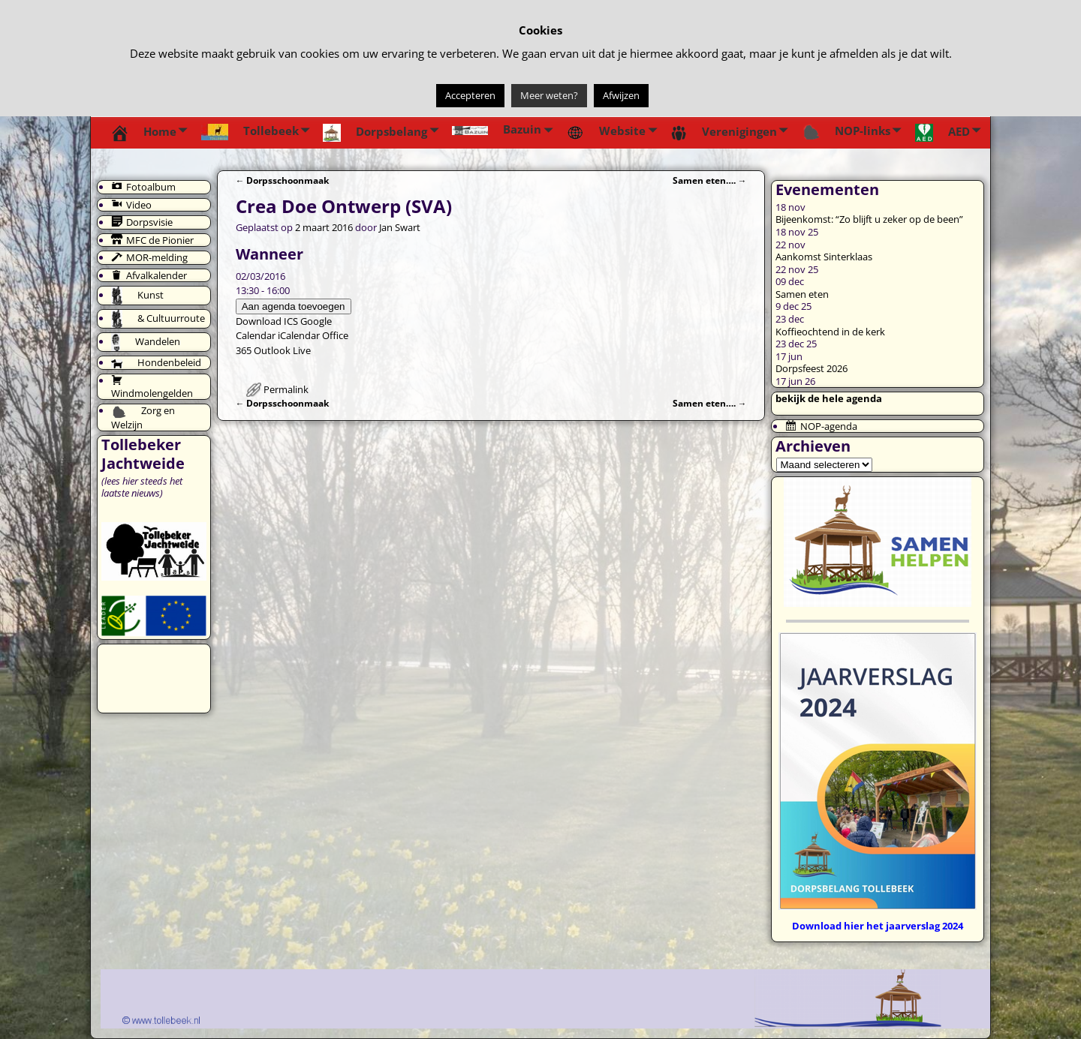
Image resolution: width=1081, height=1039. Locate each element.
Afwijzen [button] (621, 95)
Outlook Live (282, 350)
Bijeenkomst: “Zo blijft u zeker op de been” (869, 219)
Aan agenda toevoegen (293, 306)
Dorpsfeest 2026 (811, 368)
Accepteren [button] (470, 95)
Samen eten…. (710, 180)
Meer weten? (549, 95)
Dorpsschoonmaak (283, 180)
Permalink (286, 389)
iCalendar (299, 335)
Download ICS (267, 321)
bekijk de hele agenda (828, 398)
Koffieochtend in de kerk (830, 331)
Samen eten (802, 294)
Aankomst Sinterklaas (823, 256)
